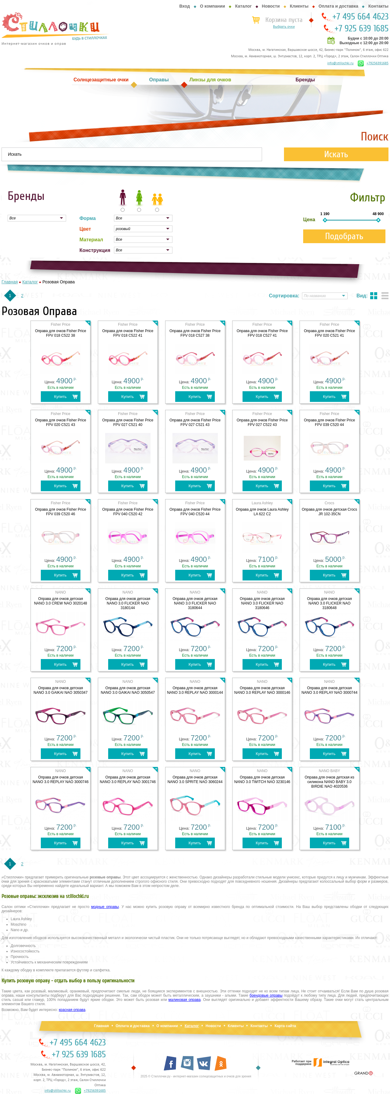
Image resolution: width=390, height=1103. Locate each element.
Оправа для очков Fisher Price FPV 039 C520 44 (329, 422)
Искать (336, 154)
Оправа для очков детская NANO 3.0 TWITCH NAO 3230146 (262, 779)
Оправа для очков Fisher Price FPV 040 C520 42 (128, 511)
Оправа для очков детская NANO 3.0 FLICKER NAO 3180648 (329, 603)
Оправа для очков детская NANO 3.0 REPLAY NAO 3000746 (61, 779)
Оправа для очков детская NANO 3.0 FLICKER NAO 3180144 (127, 603)
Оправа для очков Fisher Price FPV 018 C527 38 (195, 333)
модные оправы (105, 907)
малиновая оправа (184, 1000)
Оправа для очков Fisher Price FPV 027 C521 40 (128, 422)
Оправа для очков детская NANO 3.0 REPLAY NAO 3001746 (128, 779)
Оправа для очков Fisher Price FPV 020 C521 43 (60, 422)
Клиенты (299, 6)
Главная (101, 1026)
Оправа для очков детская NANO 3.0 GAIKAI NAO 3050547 (128, 690)
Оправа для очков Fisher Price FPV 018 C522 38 (60, 333)
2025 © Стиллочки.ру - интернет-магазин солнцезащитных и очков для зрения (195, 1076)
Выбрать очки (284, 27)
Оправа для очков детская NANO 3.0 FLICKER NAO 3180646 (262, 603)
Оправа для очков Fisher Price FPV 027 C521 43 (195, 422)
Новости (271, 6)
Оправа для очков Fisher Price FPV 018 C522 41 (128, 333)
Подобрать (344, 236)
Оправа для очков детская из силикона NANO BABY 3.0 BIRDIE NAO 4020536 (329, 782)
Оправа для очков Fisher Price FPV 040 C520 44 (195, 511)
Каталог (243, 6)
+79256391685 (373, 63)
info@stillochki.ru (340, 63)
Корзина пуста (284, 20)
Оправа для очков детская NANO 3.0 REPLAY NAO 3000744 (329, 690)
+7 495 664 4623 (360, 16)
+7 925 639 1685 (361, 28)
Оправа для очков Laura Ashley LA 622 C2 (262, 511)
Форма (88, 218)
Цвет (85, 229)
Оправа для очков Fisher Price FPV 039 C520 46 (60, 511)
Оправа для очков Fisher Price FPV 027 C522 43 (262, 422)
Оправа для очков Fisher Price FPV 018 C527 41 (262, 333)
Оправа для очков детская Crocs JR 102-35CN (329, 511)
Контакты (378, 6)
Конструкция (95, 250)
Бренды (305, 79)
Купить (60, 396)
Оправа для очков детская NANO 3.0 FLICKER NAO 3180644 (194, 603)
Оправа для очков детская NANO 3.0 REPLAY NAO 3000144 (195, 690)
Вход (184, 6)
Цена (309, 219)
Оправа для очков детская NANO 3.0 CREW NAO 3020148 (60, 601)
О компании (212, 6)
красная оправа (72, 1010)
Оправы (159, 79)
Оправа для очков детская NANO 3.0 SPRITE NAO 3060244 (195, 779)
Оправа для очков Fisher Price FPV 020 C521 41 (329, 333)
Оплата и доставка (338, 6)
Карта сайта (285, 1026)
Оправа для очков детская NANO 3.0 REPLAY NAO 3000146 (262, 690)
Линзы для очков (210, 79)
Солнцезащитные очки (100, 79)
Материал (91, 239)
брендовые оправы (266, 995)
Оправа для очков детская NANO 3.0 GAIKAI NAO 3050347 (60, 690)
